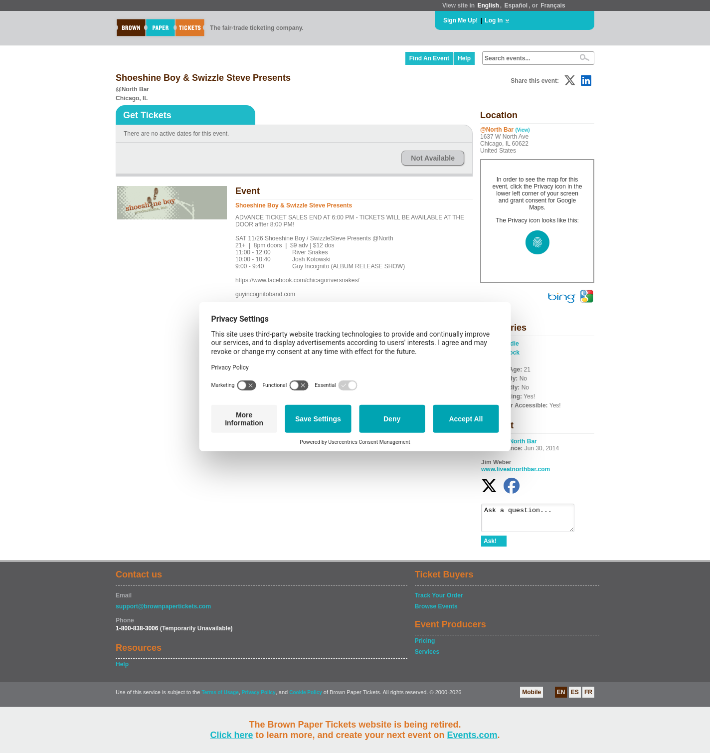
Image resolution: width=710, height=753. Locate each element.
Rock (512, 352)
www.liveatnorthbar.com (515, 469)
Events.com (472, 735)
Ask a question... (532, 520)
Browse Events (436, 610)
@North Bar (520, 441)
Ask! (490, 545)
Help (464, 58)
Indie (512, 343)
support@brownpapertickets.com (163, 610)
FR (588, 696)
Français (552, 5)
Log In (494, 20)
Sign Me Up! (460, 20)
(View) (522, 130)
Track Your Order (439, 599)
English (488, 5)
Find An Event (429, 58)
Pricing (425, 645)
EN (561, 696)
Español (516, 5)
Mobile (531, 696)
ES (575, 696)
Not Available (433, 158)
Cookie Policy (305, 697)
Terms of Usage (219, 697)
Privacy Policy (259, 697)
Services (427, 656)
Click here (231, 735)
